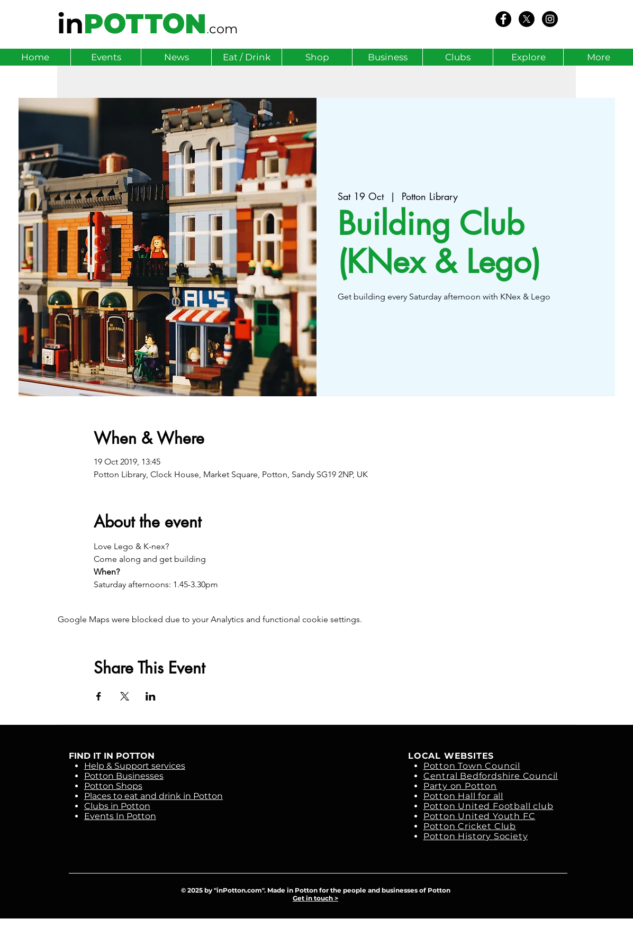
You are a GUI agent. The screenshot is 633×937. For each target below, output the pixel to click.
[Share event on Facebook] (99, 696)
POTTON (145, 23)
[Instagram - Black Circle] (550, 19)
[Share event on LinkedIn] (151, 696)
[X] (527, 19)
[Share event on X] (125, 696)
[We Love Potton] (503, 19)
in (70, 23)
